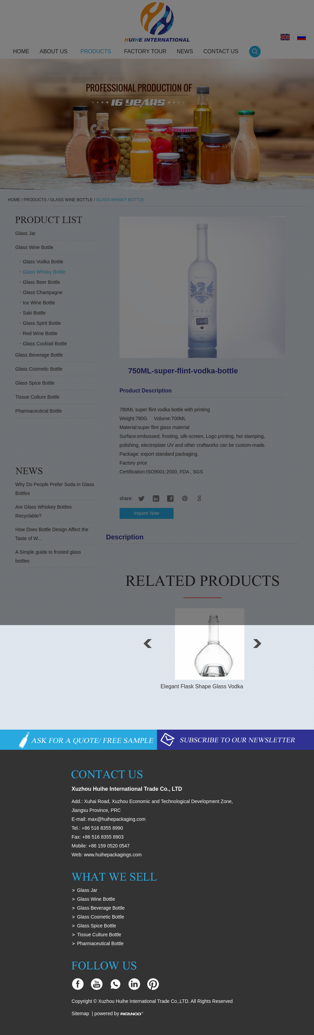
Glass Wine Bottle (96, 899)
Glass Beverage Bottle (100, 908)
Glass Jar (87, 890)
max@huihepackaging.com (117, 819)
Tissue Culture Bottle (99, 934)
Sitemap (80, 1013)
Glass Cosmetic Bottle (100, 917)
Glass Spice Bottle (96, 925)
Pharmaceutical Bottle (100, 943)
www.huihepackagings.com (113, 854)
